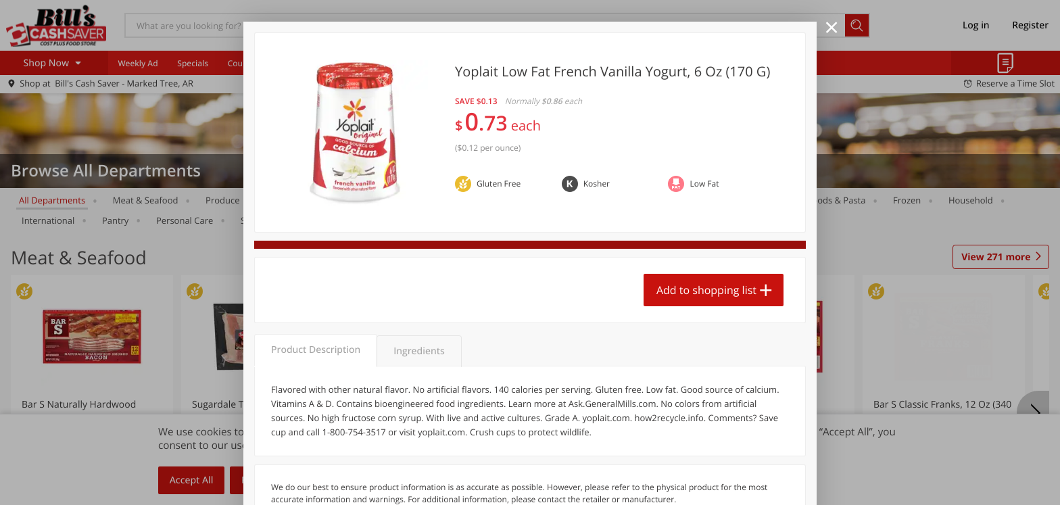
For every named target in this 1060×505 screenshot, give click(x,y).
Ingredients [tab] (418, 351)
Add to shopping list (706, 290)
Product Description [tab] (315, 349)
